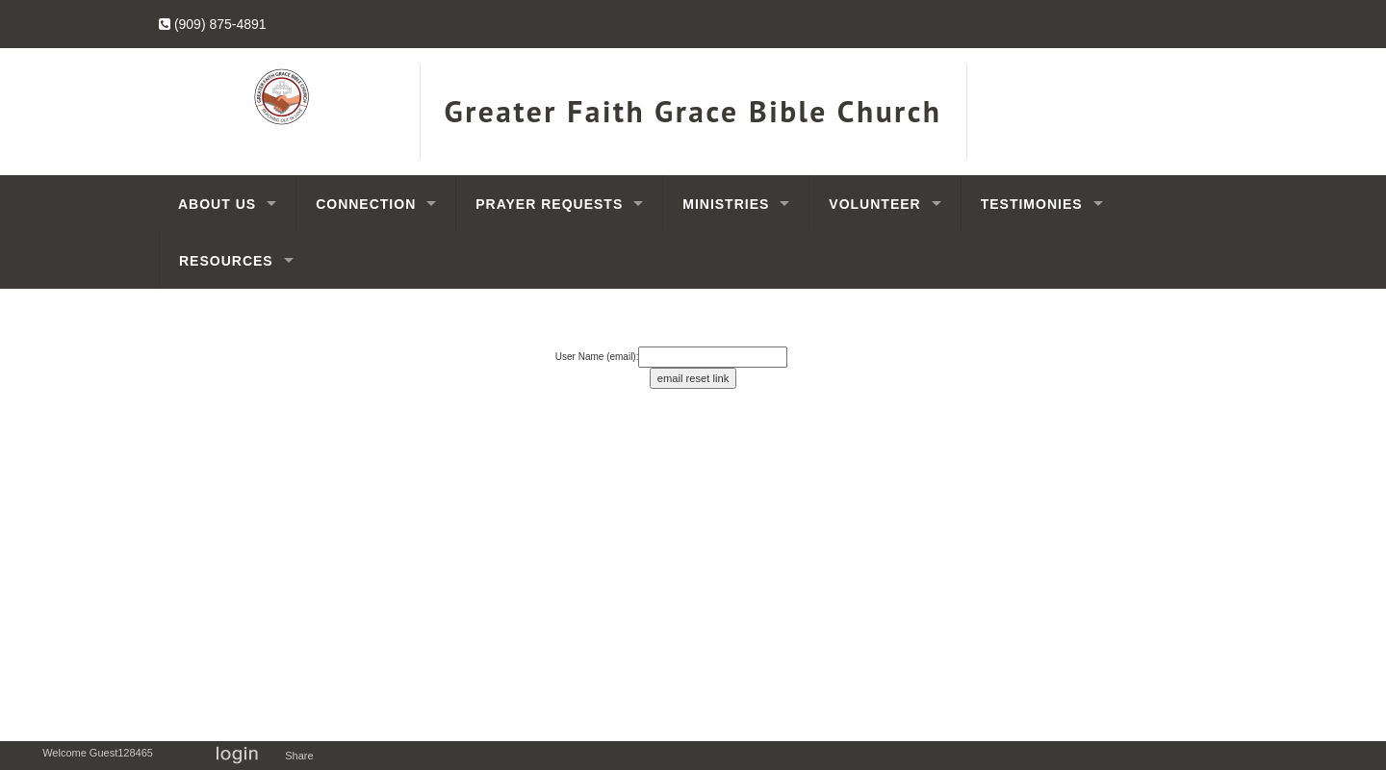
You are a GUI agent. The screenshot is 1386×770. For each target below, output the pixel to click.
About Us (217, 204)
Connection (366, 204)
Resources (226, 261)
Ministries (725, 204)
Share (303, 755)
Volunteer (874, 204)
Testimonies (1032, 204)
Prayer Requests (549, 204)
